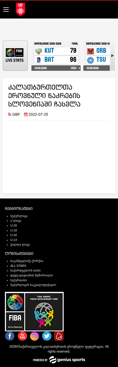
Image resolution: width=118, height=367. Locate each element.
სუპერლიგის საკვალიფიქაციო (33, 284)
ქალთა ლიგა (20, 244)
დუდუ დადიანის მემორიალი (31, 275)
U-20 (13, 225)
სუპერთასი (18, 280)
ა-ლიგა (15, 220)
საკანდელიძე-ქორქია (26, 260)
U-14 (13, 239)
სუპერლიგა (19, 216)
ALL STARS (18, 265)
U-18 (13, 230)
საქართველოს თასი (25, 270)
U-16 (13, 235)
